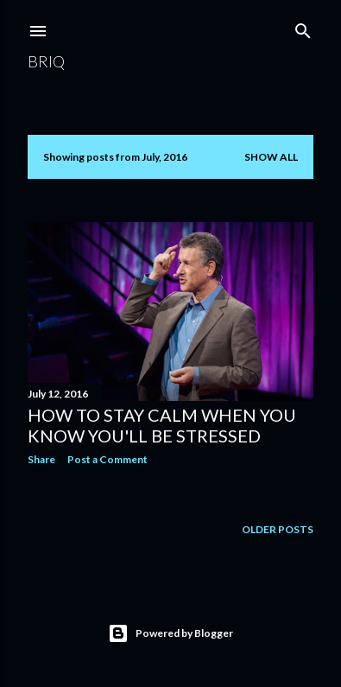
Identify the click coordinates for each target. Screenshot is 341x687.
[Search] (303, 27)
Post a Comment (107, 459)
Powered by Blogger (170, 633)
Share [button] (41, 459)
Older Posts (277, 529)
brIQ (46, 61)
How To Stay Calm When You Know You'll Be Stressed (162, 425)
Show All (271, 156)
